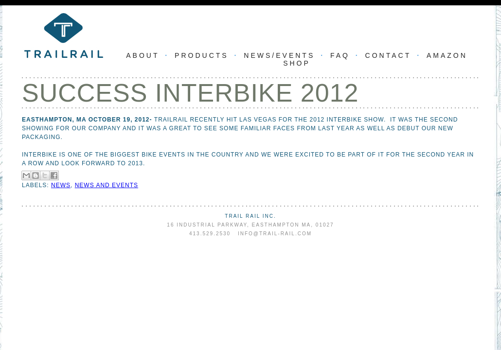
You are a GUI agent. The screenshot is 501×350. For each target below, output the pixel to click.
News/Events (279, 55)
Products (202, 55)
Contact (388, 55)
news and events (106, 185)
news (61, 185)
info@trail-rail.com (275, 233)
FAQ (340, 55)
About (142, 55)
